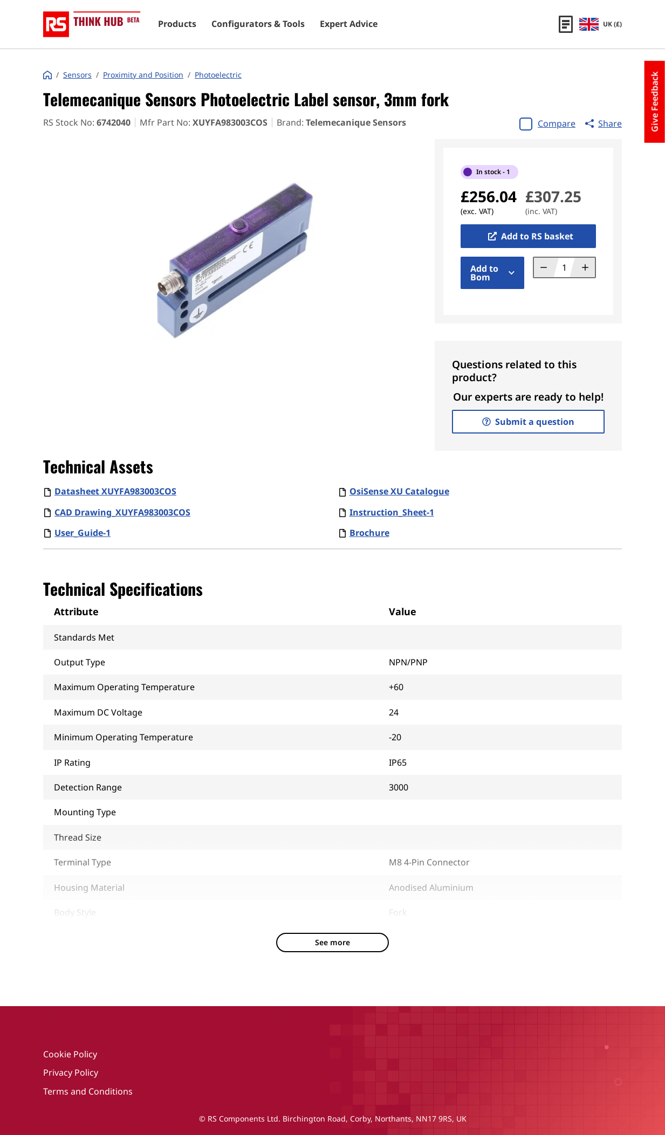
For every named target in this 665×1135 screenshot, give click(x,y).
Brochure (369, 533)
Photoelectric (218, 75)
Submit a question (528, 422)
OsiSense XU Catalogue (399, 491)
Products (177, 24)
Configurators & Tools (258, 24)
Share (603, 123)
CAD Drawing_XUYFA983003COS (122, 512)
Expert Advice (349, 24)
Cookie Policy (70, 1054)
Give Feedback (655, 102)
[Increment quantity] (582, 267)
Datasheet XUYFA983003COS (115, 491)
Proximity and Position (143, 75)
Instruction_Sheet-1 (391, 512)
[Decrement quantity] (546, 267)
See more (332, 942)
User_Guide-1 (82, 533)
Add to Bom (492, 273)
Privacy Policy (70, 1072)
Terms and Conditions (88, 1091)
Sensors (77, 75)
